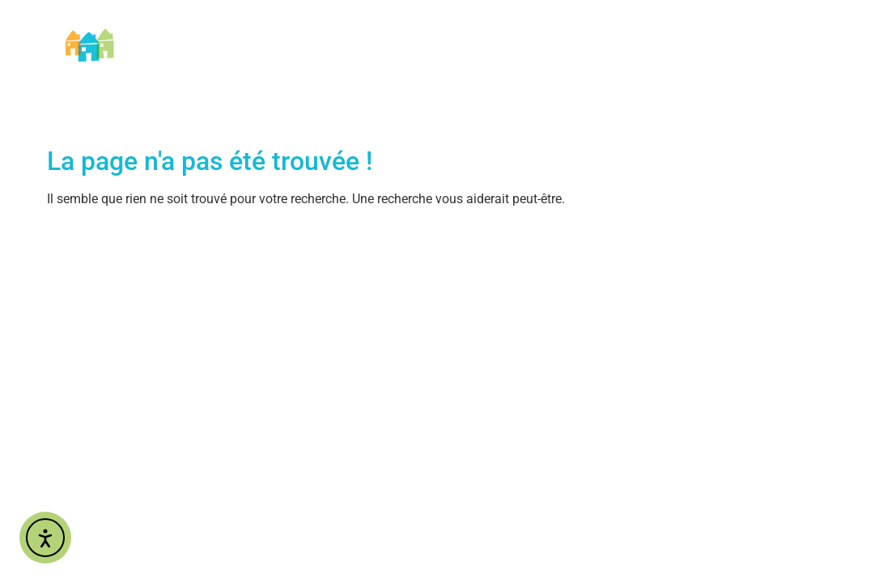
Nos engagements (638, 28)
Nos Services (511, 28)
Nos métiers (402, 28)
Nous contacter (774, 28)
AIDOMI (311, 28)
